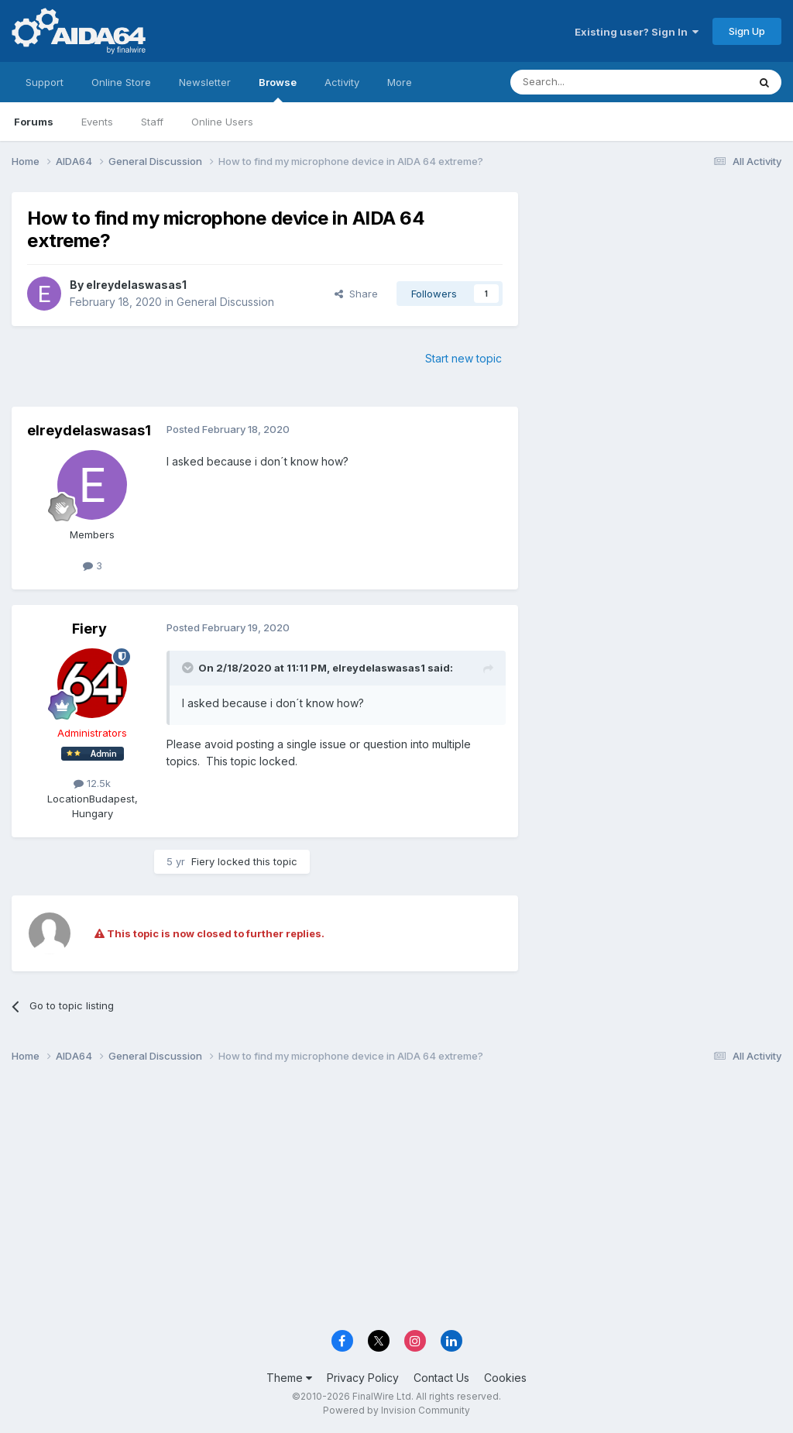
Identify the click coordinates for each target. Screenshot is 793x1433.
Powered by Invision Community (396, 1410)
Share (356, 293)
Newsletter (205, 82)
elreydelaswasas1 (136, 284)
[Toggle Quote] (189, 668)
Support (45, 82)
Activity (341, 82)
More (399, 82)
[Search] (589, 82)
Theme (289, 1377)
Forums (33, 121)
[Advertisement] (657, 295)
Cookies (505, 1377)
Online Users (222, 121)
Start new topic (463, 358)
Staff (152, 121)
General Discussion (225, 301)
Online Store (121, 82)
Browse (278, 89)
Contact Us (441, 1377)
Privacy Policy (363, 1377)
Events (97, 121)
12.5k (92, 783)
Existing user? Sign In (637, 32)
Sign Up (747, 31)
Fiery (89, 628)
